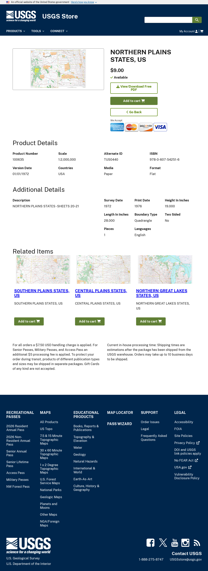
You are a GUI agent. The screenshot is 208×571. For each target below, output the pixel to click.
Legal (180, 413)
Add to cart (134, 101)
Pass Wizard (119, 424)
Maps (45, 413)
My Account (188, 31)
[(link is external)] (185, 443)
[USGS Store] (104, 16)
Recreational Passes (20, 415)
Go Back (134, 112)
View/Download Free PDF (133, 88)
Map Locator (120, 413)
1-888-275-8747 (151, 559)
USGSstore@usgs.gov (186, 559)
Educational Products (86, 415)
